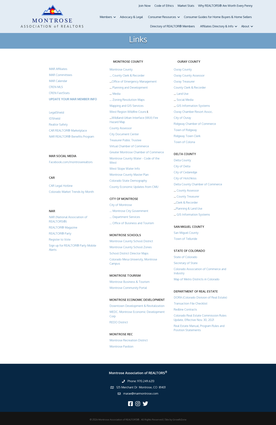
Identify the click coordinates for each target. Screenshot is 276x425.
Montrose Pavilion (121, 346)
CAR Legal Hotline (61, 186)
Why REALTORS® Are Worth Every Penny (225, 5)
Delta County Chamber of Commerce (198, 184)
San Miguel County (186, 233)
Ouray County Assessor (189, 75)
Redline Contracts (185, 309)
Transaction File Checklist (190, 303)
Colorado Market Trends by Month (71, 192)
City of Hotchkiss (185, 178)
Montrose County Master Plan (129, 174)
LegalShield (56, 112)
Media (116, 93)
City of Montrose (121, 205)
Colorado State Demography (128, 180)
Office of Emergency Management (134, 81)
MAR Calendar (58, 81)
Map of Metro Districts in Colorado (196, 279)
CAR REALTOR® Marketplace (68, 130)
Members (106, 17)
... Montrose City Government (129, 211)
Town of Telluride (185, 239)
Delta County (182, 160)
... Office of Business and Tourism (132, 223)
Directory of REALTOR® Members (172, 26)
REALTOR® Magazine (63, 227)
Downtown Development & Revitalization (137, 306)
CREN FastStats (59, 93)
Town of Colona (184, 142)
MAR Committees (60, 75)
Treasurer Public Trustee (125, 140)
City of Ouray (182, 118)
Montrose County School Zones (131, 247)
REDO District (119, 322)
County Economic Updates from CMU (134, 187)
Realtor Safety (58, 124)
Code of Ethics (164, 5)
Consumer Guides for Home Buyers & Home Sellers (218, 17)
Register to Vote (60, 239)
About (245, 26)
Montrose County (121, 69)
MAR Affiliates (58, 69)
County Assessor (121, 128)
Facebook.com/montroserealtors (71, 162)
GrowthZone (179, 419)
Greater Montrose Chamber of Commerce (137, 152)
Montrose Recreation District (129, 340)
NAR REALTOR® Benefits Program (71, 136)
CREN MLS (56, 87)
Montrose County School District (131, 241)
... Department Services (125, 217)
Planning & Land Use (189, 208)
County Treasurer (188, 196)
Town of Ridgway (185, 130)
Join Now (145, 5)
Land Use (182, 93)
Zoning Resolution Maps (128, 100)
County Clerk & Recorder (128, 75)
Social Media (185, 100)
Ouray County (183, 69)
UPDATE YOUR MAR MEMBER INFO (73, 99)
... (111, 75)
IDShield (54, 118)
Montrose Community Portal (128, 288)
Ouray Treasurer (184, 81)
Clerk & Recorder (187, 202)
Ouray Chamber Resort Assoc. (193, 112)
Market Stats (186, 5)
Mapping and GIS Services (127, 106)
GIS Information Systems (193, 106)
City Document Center (124, 134)
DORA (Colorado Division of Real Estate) (200, 297)
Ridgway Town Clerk (187, 136)
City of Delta (182, 166)
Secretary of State (186, 263)
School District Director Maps (129, 253)
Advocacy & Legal (131, 17)
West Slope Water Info (125, 168)
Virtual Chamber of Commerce (129, 146)
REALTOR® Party (60, 233)
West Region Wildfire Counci (128, 112)
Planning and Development (130, 87)
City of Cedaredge (185, 172)
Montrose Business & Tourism (130, 282)
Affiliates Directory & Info (216, 26)
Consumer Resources (162, 17)
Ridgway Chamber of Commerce (195, 124)
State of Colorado (185, 257)
